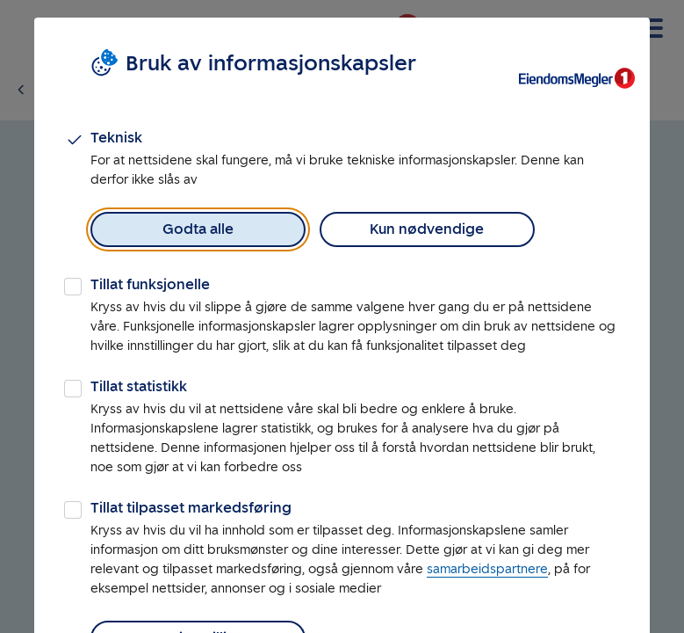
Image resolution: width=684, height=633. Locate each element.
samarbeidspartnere (487, 569)
